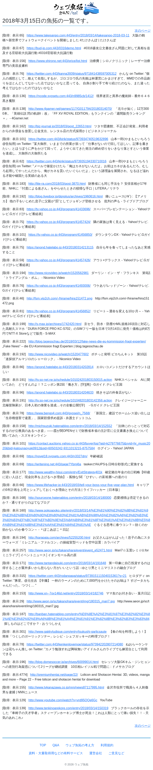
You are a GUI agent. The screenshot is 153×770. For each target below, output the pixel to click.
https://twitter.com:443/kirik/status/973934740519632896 (68, 139)
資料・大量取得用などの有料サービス (56, 753)
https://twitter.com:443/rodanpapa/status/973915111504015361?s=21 (77, 576)
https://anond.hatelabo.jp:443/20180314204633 (60, 392)
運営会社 (95, 753)
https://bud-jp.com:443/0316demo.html (54, 48)
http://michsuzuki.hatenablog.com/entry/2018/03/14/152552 (70, 426)
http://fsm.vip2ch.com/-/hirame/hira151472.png (59, 298)
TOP (43, 745)
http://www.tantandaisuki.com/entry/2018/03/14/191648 (67, 563)
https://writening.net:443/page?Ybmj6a (54, 464)
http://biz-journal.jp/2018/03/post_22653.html (59, 126)
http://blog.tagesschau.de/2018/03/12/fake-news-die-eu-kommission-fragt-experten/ (87, 341)
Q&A (55, 745)
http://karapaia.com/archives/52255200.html (59, 537)
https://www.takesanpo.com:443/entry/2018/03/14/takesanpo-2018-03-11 (78, 35)
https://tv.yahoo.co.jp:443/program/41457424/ (59, 222)
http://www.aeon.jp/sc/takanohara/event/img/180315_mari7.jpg (71, 601)
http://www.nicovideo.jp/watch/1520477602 (58, 354)
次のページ (143, 30)
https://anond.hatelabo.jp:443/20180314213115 (60, 247)
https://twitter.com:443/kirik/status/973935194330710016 (66, 161)
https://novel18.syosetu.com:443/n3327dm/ (57, 456)
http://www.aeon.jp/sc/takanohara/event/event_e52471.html (70, 550)
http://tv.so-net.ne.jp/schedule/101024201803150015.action (70, 379)
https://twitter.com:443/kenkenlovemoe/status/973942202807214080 (75, 644)
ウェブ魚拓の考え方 (80, 745)
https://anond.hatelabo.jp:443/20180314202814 (60, 367)
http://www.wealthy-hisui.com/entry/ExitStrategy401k (65, 472)
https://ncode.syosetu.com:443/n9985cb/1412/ (61, 96)
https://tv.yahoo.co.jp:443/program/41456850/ (60, 234)
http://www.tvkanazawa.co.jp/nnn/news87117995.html (66, 687)
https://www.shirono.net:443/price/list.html (57, 61)
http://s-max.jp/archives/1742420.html (54, 324)
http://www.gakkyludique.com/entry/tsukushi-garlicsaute (67, 631)
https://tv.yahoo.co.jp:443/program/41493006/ (59, 285)
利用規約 (107, 745)
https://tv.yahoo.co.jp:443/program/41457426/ (59, 260)
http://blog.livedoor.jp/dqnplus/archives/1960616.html (65, 196)
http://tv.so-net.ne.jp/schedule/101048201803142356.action (70, 400)
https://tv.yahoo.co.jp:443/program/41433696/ (59, 209)
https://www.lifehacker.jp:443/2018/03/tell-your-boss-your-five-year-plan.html (80, 485)
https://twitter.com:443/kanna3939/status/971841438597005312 (72, 73)
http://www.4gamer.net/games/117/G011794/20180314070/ (70, 108)
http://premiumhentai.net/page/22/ (54, 674)
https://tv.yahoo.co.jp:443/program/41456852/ (59, 311)
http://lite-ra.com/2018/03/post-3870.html (57, 183)
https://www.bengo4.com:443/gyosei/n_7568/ (58, 413)
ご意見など (116, 753)
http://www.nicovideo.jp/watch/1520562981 (58, 273)
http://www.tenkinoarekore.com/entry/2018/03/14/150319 (68, 708)
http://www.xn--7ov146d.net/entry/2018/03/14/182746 (65, 593)
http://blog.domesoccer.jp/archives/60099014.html (63, 662)
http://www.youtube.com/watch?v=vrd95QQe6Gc (62, 700)
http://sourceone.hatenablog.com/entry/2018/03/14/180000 (69, 497)
